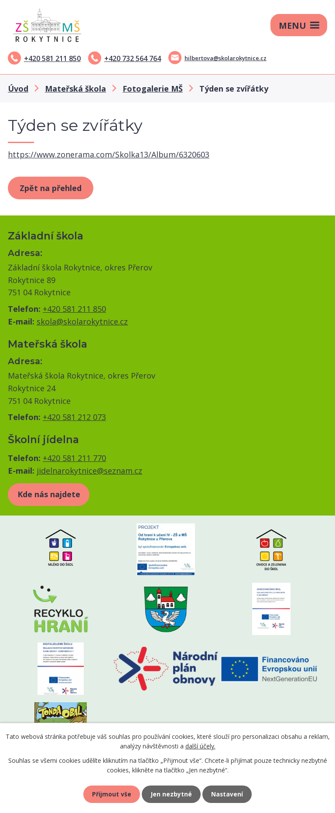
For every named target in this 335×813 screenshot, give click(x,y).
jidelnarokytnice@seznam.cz (89, 470)
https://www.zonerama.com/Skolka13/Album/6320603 (108, 154)
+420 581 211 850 (52, 58)
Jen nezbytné (171, 793)
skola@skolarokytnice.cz (82, 321)
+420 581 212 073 (74, 417)
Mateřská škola (75, 88)
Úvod (18, 88)
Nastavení (228, 793)
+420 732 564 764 (132, 58)
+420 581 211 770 (74, 458)
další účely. (200, 745)
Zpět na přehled (51, 188)
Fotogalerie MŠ (153, 88)
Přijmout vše (110, 793)
